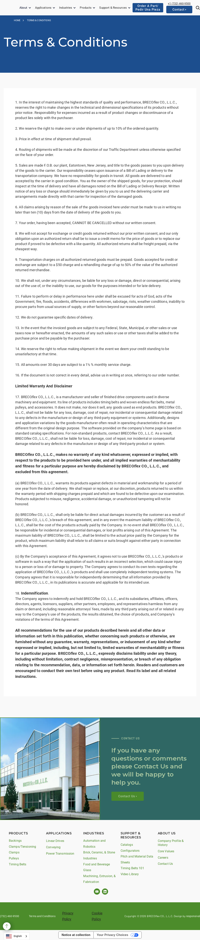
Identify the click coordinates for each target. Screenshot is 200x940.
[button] (25, 7)
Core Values (166, 851)
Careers (163, 857)
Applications (43, 7)
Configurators (130, 850)
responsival (193, 916)
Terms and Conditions (42, 916)
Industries (65, 7)
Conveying (53, 847)
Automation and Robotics (94, 843)
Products (86, 7)
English (14, 936)
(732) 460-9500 (9, 916)
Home (17, 20)
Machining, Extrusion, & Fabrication (99, 879)
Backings (15, 840)
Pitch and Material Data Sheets (137, 859)
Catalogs (127, 845)
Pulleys (14, 858)
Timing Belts (17, 864)
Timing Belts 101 (132, 868)
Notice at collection (76, 935)
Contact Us (165, 864)
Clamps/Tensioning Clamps (22, 849)
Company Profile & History (171, 843)
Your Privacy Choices (112, 935)
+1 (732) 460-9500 (179, 3)
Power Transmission (60, 853)
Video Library (130, 874)
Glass (87, 870)
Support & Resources (113, 7)
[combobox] (17, 936)
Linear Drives (55, 841)
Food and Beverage (96, 864)
